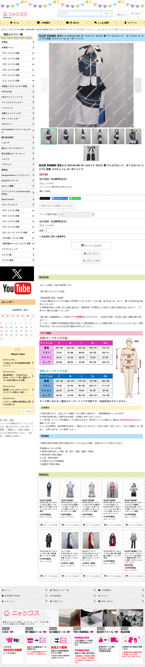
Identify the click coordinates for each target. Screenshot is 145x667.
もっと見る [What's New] (27, 411)
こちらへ (16, 436)
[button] (101, 23)
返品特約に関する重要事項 (52, 236)
